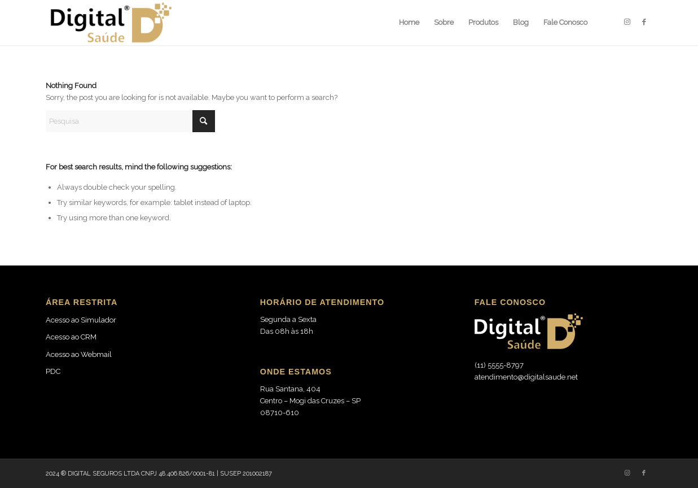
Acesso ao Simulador (81, 320)
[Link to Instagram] (626, 22)
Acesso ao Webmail (79, 354)
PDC (53, 371)
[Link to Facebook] (643, 22)
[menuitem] (409, 22)
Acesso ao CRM (71, 337)
